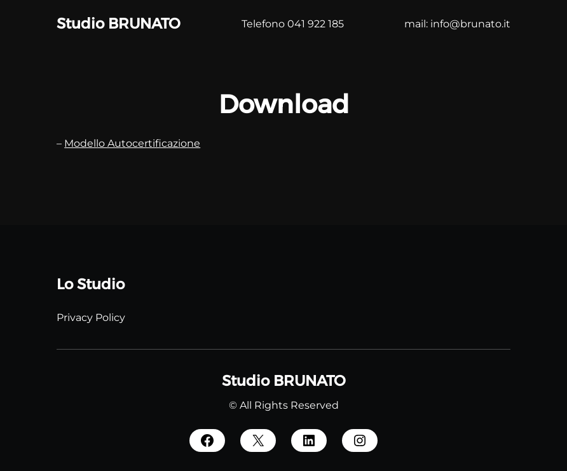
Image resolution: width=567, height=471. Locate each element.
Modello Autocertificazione (132, 143)
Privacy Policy (91, 317)
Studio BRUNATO (119, 23)
